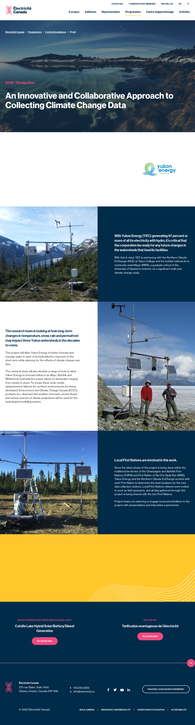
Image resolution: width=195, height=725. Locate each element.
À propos (74, 12)
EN (180, 4)
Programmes (133, 12)
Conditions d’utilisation (150, 710)
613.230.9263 (79, 688)
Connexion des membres (142, 4)
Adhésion (90, 12)
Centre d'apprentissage (160, 12)
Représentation (111, 12)
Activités (184, 12)
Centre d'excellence (55, 32)
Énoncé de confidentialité (115, 710)
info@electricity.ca (82, 692)
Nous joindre (87, 710)
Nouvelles (167, 4)
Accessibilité (178, 710)
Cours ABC (117, 4)
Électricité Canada (14, 32)
